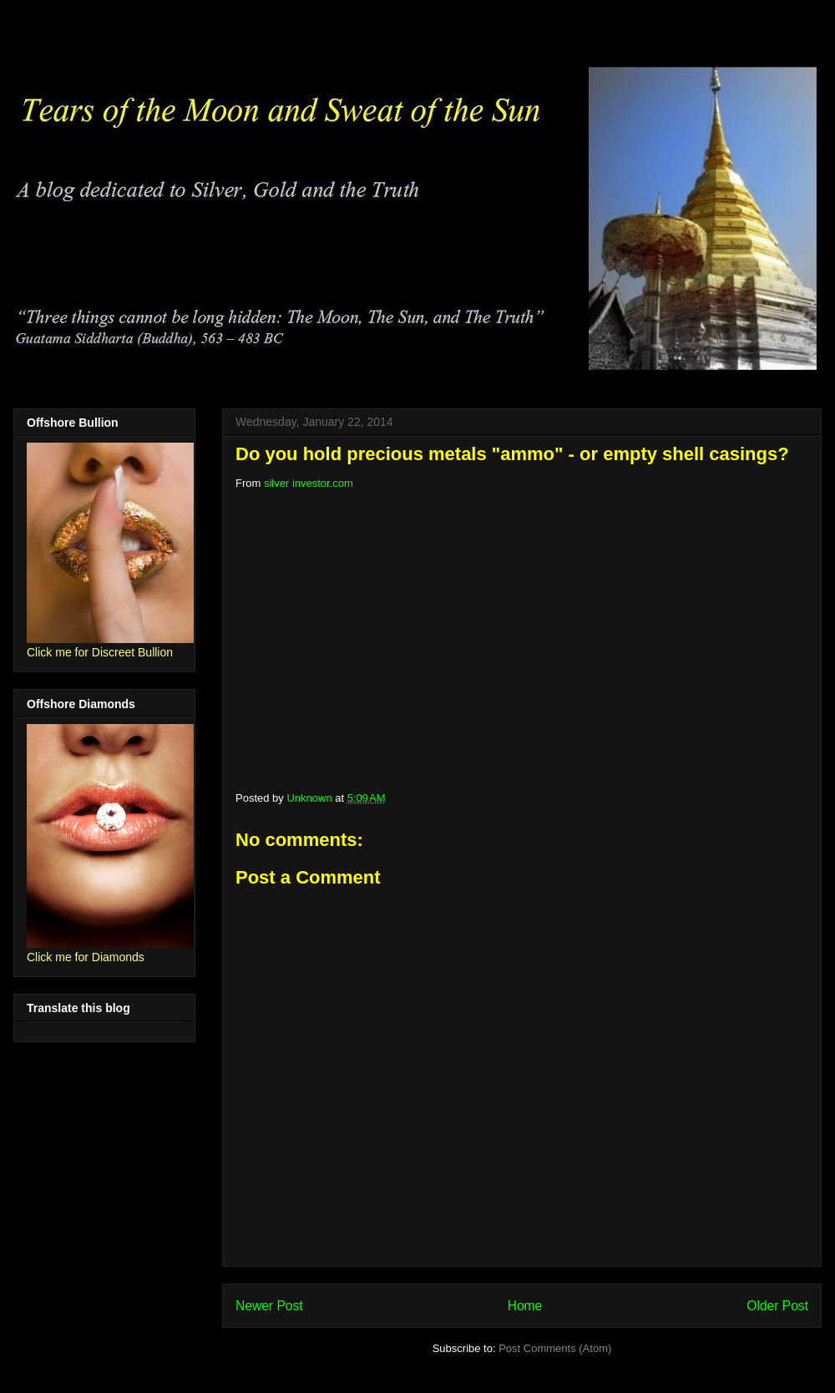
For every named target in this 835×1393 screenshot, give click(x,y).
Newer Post (269, 1306)
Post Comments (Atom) (554, 1348)
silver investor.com (308, 483)
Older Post (777, 1306)
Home (525, 1306)
